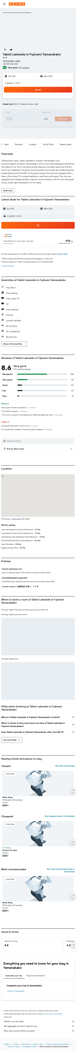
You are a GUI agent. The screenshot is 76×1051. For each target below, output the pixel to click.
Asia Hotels (25, 1044)
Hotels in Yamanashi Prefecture (58, 1044)
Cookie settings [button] (7, 266)
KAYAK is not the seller (39, 1021)
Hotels (16, 1044)
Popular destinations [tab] (36, 975)
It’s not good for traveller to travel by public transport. (26, 429)
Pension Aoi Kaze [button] (9, 850)
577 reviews (23, 67)
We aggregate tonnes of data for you (39, 1026)
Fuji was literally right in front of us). (19, 426)
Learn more (62, 254)
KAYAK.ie (7, 1044)
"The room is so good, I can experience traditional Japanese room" (31, 415)
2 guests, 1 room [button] (12, 83)
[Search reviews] (40, 441)
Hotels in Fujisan (13, 1046)
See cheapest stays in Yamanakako (60, 816)
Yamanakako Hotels (29, 1046)
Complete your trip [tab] (13, 975)
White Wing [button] (7, 797)
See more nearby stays (65, 766)
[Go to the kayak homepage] (17, 4)
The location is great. (14, 411)
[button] (4, 4)
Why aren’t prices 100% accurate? (39, 1030)
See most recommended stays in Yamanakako (61, 870)
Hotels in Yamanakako (16, 991)
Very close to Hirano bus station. (18, 407)
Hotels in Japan (38, 1044)
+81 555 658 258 (10, 64)
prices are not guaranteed (53, 1014)
